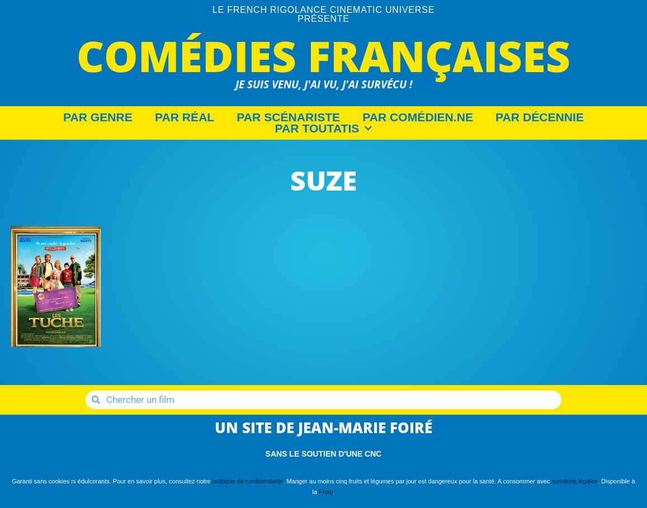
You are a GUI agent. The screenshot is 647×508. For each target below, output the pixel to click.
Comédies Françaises (323, 55)
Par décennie (539, 117)
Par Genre (98, 117)
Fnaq (326, 491)
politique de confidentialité (248, 481)
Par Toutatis (323, 128)
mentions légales (574, 481)
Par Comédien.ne (417, 117)
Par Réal (184, 117)
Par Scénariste (288, 117)
